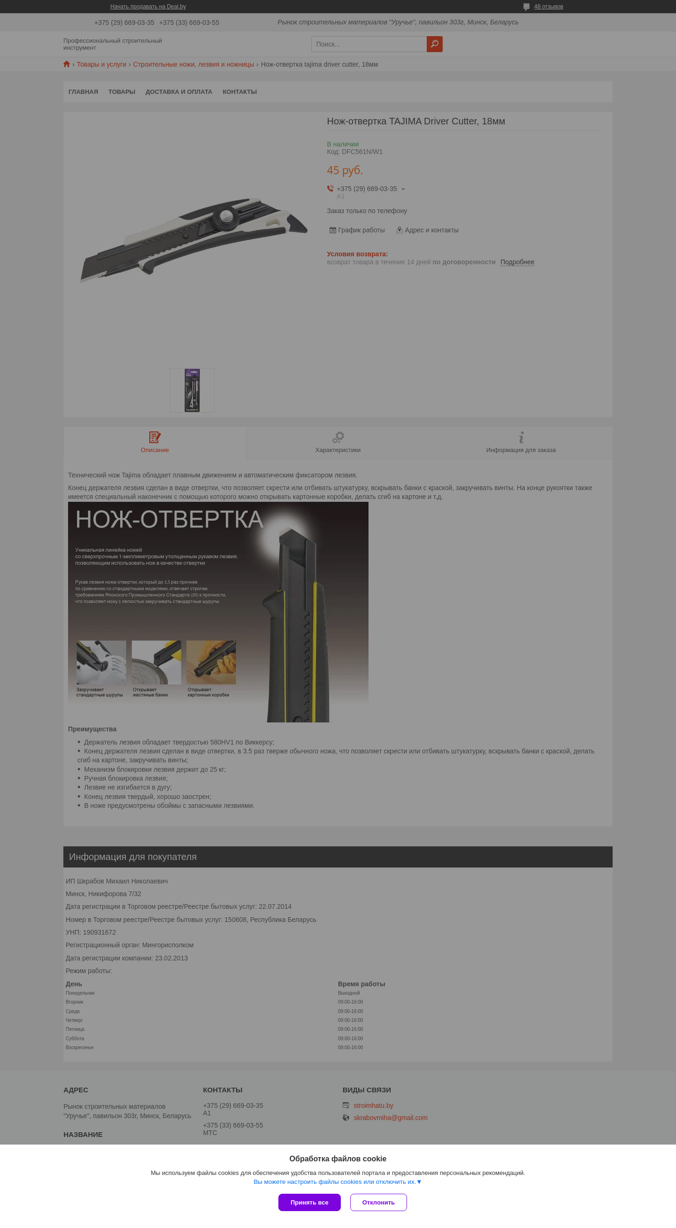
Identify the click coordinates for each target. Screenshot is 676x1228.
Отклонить (378, 1202)
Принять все (310, 1202)
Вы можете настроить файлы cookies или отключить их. (335, 1181)
